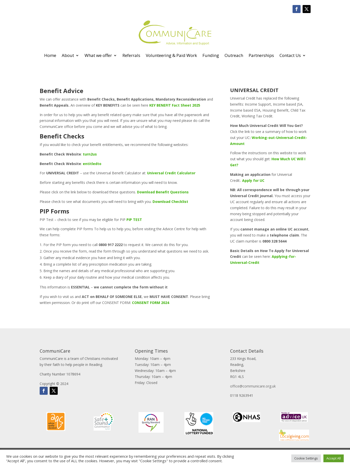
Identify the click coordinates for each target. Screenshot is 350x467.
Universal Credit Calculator (171, 173)
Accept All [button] (333, 458)
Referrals (131, 55)
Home (50, 55)
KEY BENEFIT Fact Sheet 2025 (174, 105)
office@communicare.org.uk (253, 386)
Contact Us (290, 55)
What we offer (98, 55)
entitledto (92, 163)
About (68, 55)
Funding (210, 55)
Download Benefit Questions (163, 192)
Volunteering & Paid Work (171, 55)
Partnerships (261, 55)
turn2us (90, 154)
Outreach (234, 55)
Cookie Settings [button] (306, 458)
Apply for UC (253, 180)
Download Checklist (170, 201)
